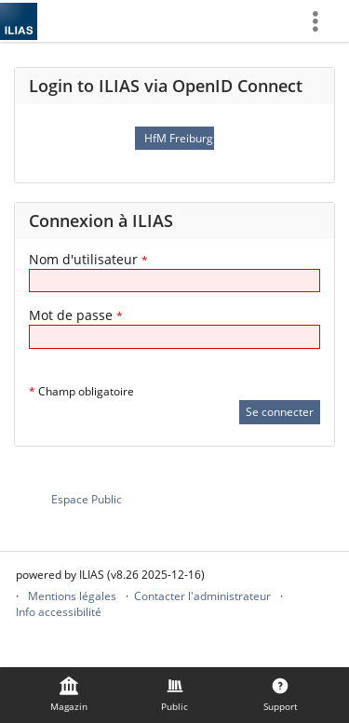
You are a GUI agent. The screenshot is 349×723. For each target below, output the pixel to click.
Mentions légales (72, 596)
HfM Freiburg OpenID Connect (178, 138)
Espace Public (86, 499)
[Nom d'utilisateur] (174, 280)
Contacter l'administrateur (202, 596)
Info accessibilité (58, 612)
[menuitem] (322, 21)
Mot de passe (76, 315)
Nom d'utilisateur (88, 259)
